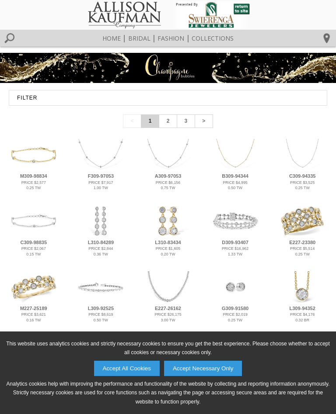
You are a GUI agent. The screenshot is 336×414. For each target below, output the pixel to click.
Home (111, 38)
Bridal (139, 38)
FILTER (27, 98)
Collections (213, 38)
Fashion (171, 38)
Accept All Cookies (127, 368)
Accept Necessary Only (203, 368)
